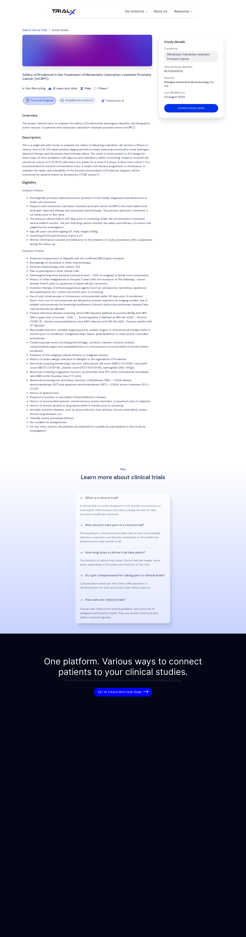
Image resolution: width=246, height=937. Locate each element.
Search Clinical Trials (34, 30)
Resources (181, 11)
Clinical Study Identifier (178, 67)
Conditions (171, 48)
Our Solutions (134, 11)
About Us (160, 11)
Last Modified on (174, 92)
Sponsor (169, 77)
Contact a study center (191, 108)
